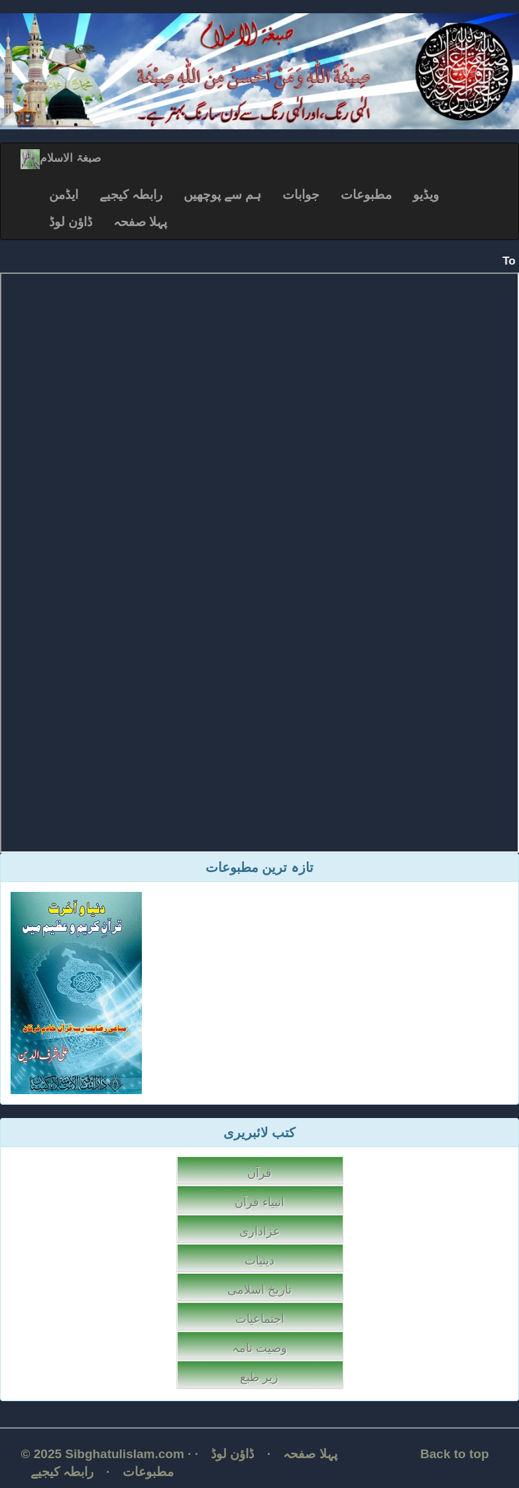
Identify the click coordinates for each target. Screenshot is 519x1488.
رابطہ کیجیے (130, 195)
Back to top (454, 1454)
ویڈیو (426, 195)
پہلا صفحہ (140, 222)
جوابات (300, 195)
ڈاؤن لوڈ (70, 222)
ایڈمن (63, 195)
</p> (259, 563)
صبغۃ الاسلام (61, 158)
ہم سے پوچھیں (223, 195)
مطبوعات (366, 195)
